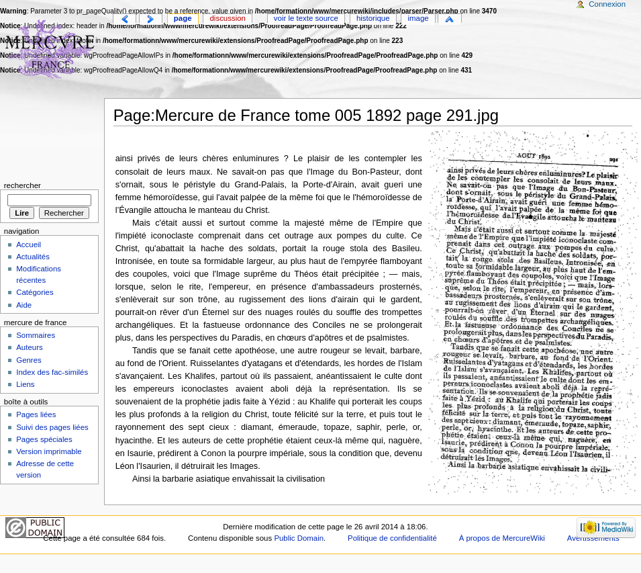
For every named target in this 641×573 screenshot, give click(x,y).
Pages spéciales (44, 439)
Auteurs (29, 347)
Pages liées (36, 414)
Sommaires (35, 335)
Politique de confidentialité (392, 538)
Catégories (34, 292)
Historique (373, 18)
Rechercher (22, 185)
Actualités (33, 257)
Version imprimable (48, 451)
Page (183, 18)
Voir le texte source (306, 18)
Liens (25, 384)
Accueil (28, 244)
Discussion (228, 18)
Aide (24, 305)
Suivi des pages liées (52, 427)
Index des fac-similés (52, 372)
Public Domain (299, 538)
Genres (29, 360)
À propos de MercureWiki (502, 538)
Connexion (607, 4)
